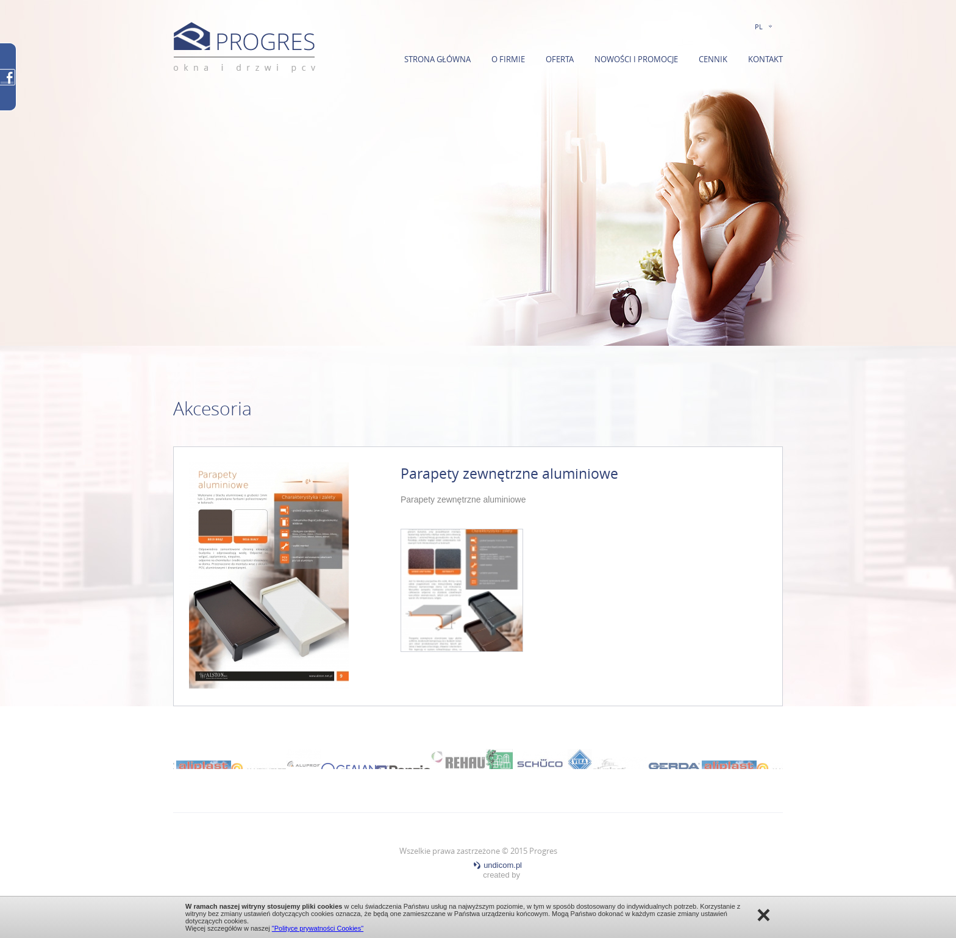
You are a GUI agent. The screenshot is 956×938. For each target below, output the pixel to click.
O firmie (508, 59)
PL (759, 26)
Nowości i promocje (636, 59)
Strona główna (437, 59)
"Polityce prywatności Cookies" (317, 928)
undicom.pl (497, 865)
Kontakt (765, 59)
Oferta (560, 59)
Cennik (713, 59)
